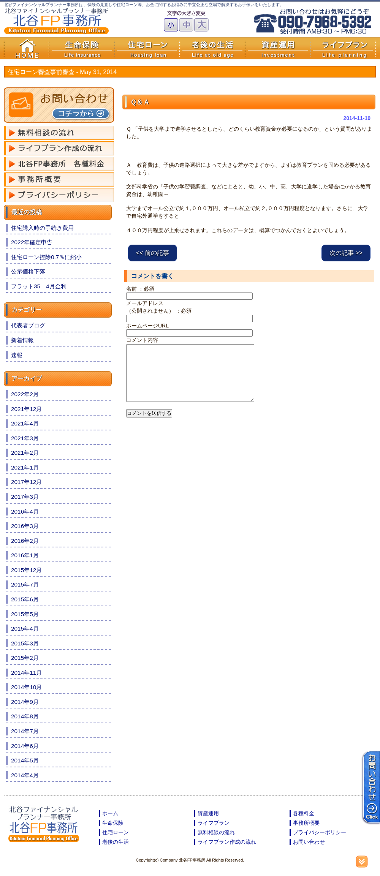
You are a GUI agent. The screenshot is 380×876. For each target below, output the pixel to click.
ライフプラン (214, 823)
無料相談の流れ (216, 832)
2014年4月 (25, 775)
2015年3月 (25, 643)
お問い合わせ (309, 842)
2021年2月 (25, 452)
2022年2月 (25, 394)
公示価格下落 (28, 271)
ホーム (110, 813)
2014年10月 (26, 687)
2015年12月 (26, 570)
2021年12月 (26, 409)
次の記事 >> (346, 253)
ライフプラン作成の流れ (227, 842)
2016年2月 (25, 541)
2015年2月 (25, 658)
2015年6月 (25, 599)
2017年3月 (25, 496)
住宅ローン (115, 832)
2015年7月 (25, 584)
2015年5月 (25, 614)
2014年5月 (25, 760)
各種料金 (303, 813)
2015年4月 (25, 628)
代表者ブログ (28, 325)
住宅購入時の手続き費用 (42, 228)
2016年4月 (25, 511)
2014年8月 (25, 716)
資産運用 (208, 813)
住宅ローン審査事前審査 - (62, 72)
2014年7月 (25, 731)
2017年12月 (26, 482)
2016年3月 (25, 526)
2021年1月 (25, 467)
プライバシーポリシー (319, 832)
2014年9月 (25, 702)
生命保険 (113, 823)
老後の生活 (115, 842)
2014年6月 (25, 746)
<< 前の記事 (152, 253)
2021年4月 (25, 423)
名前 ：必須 (140, 289)
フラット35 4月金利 (38, 286)
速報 (16, 355)
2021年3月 (25, 438)
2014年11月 (26, 672)
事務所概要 (306, 823)
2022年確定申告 (31, 242)
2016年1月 (25, 555)
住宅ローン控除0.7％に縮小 (46, 257)
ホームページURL (147, 326)
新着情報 (22, 340)
